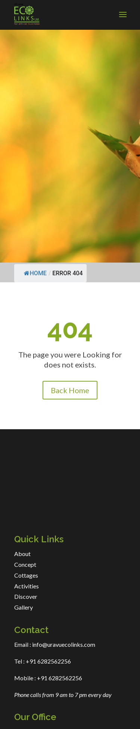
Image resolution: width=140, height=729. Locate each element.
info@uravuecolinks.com (63, 644)
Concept (25, 564)
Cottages (26, 575)
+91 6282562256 (48, 661)
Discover (25, 596)
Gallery (23, 607)
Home (35, 273)
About (22, 553)
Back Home (70, 390)
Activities (26, 586)
